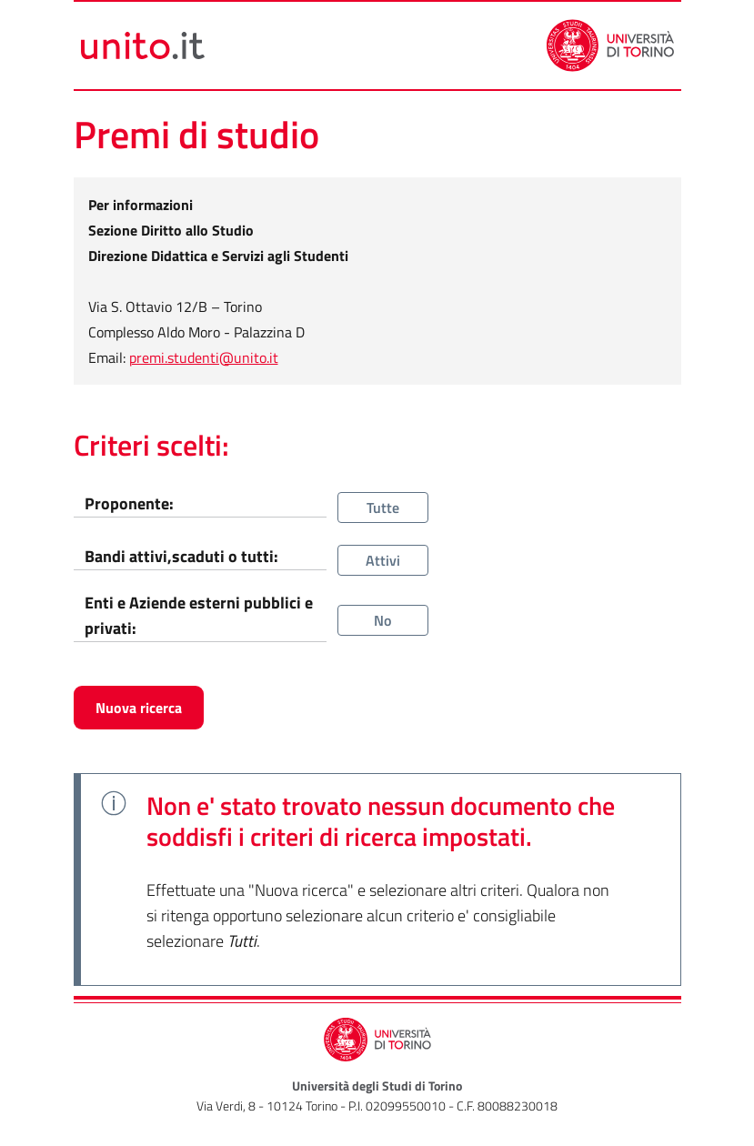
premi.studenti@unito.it (203, 357)
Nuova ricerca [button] (139, 708)
